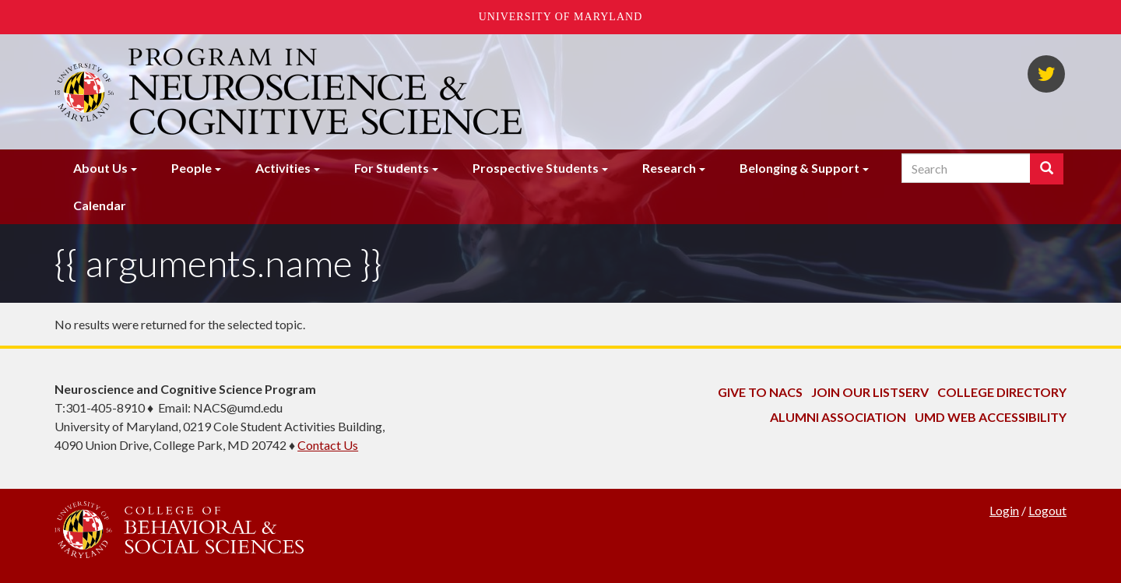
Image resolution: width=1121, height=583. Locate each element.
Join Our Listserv (870, 392)
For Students (391, 167)
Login (1004, 510)
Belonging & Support (799, 167)
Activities (283, 167)
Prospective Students (536, 167)
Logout (1047, 510)
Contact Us (327, 444)
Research (669, 167)
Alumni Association (838, 416)
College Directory (1002, 392)
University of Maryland (561, 17)
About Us (100, 167)
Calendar (99, 205)
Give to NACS (760, 392)
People (191, 167)
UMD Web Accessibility (991, 416)
